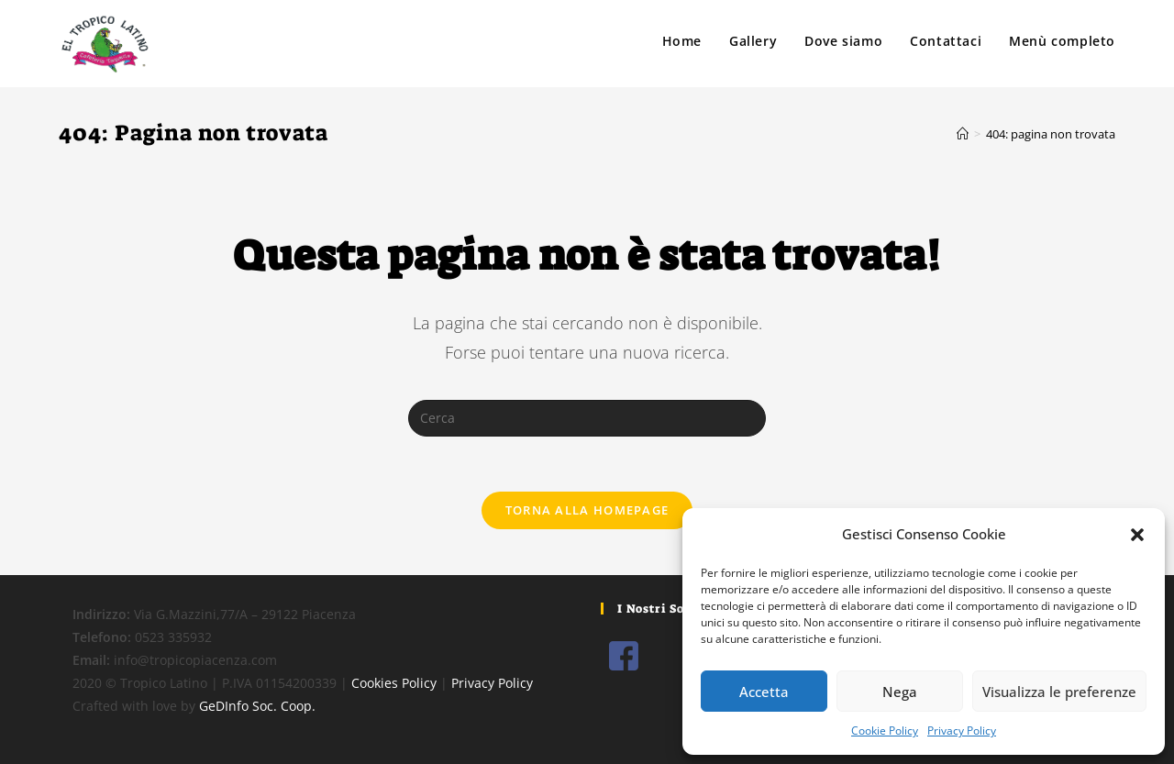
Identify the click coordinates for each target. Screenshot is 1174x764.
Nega (899, 691)
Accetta (764, 691)
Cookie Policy (884, 730)
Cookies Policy (394, 683)
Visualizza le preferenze (1059, 691)
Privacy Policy (961, 730)
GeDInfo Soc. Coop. (257, 705)
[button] (1137, 535)
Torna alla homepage (587, 510)
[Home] (963, 134)
